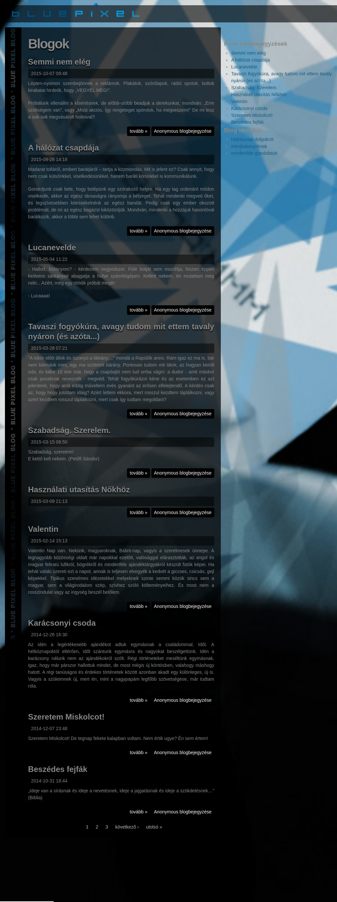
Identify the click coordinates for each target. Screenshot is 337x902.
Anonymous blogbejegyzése (183, 131)
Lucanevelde (52, 248)
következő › (127, 827)
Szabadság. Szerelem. (69, 430)
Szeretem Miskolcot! (66, 717)
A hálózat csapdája (63, 148)
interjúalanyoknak (249, 146)
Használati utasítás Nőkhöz (79, 490)
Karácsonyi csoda (61, 623)
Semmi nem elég (59, 62)
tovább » (140, 132)
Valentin (43, 529)
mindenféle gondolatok (254, 153)
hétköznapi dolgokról (252, 139)
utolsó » (154, 827)
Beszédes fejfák (57, 769)
